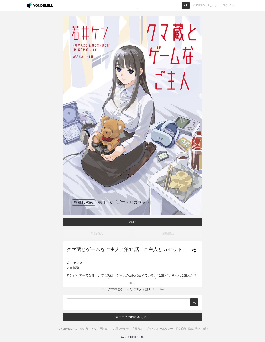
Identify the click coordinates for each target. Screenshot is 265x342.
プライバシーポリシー (159, 328)
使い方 (84, 328)
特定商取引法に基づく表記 (192, 328)
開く (132, 283)
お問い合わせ (121, 328)
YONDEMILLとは (204, 5)
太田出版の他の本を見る (132, 317)
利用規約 (137, 328)
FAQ (93, 328)
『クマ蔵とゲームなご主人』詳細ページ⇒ (132, 289)
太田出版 (73, 267)
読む (132, 222)
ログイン (228, 5)
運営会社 (104, 328)
